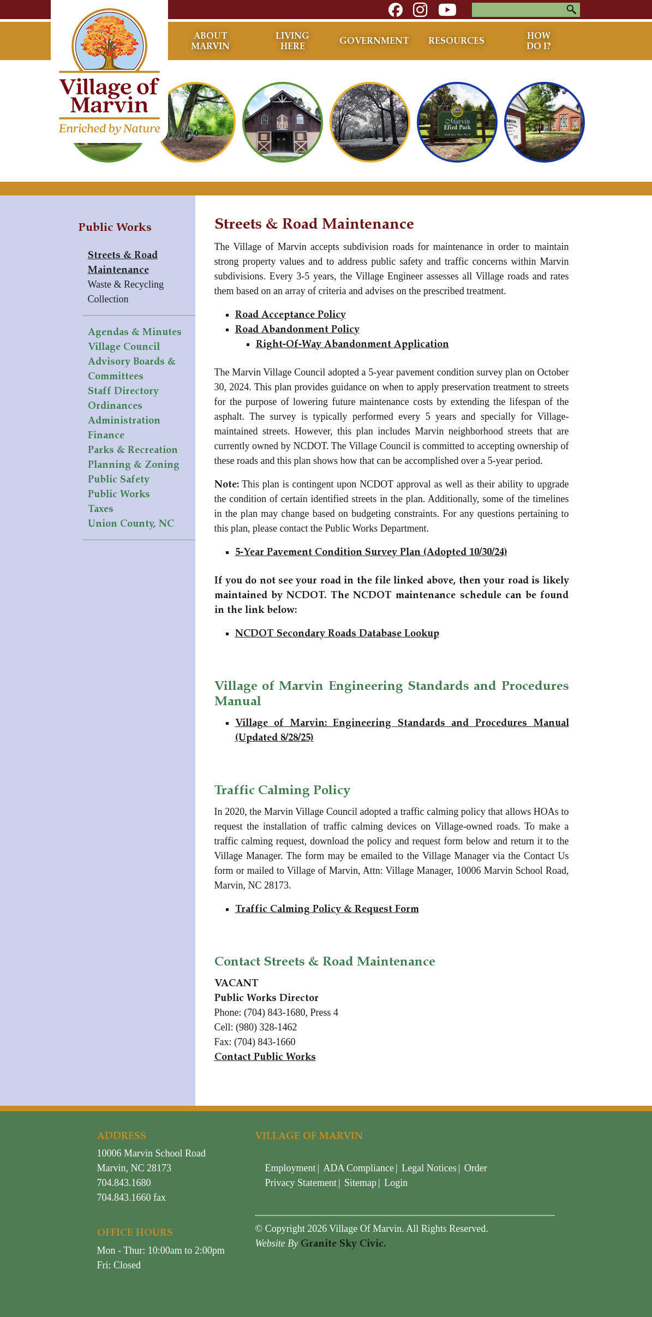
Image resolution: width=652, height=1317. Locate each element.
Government (374, 40)
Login (396, 1182)
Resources (456, 40)
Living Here (292, 41)
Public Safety (118, 479)
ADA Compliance (359, 1168)
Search (572, 10)
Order (475, 1168)
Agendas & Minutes (135, 332)
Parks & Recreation (133, 450)
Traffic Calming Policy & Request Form (327, 909)
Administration (124, 420)
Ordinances (115, 406)
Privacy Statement (300, 1182)
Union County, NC (131, 523)
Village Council (124, 347)
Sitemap (360, 1182)
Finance (106, 435)
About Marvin (210, 41)
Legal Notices (429, 1168)
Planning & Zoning (134, 464)
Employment (290, 1168)
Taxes (100, 509)
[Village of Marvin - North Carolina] (109, 70)
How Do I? (539, 41)
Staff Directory (123, 391)
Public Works (119, 494)
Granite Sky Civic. (343, 1243)
